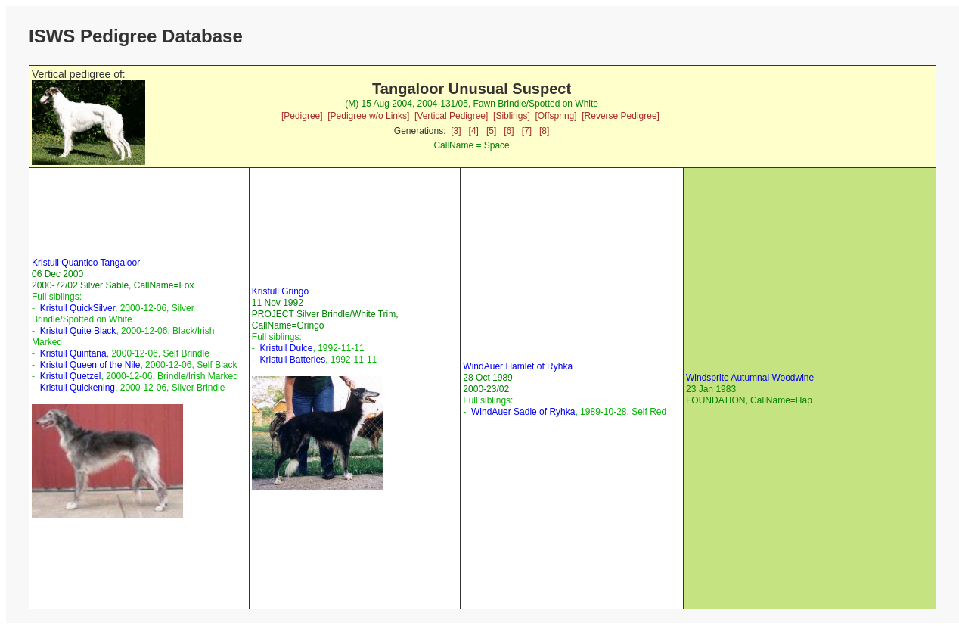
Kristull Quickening (77, 387)
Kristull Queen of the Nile (90, 365)
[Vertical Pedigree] (451, 116)
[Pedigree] (302, 116)
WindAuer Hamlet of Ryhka (518, 366)
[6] (509, 131)
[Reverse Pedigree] (621, 116)
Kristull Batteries (292, 359)
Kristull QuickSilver (77, 308)
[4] (474, 131)
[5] (491, 131)
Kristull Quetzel (70, 376)
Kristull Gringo (280, 291)
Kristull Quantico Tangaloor (86, 262)
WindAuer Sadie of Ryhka (523, 411)
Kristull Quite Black (78, 330)
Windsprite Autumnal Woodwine (750, 377)
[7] (527, 131)
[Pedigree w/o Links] (368, 116)
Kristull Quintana (73, 353)
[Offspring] (555, 116)
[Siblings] (511, 116)
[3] (456, 131)
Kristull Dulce (285, 348)
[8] (544, 131)
